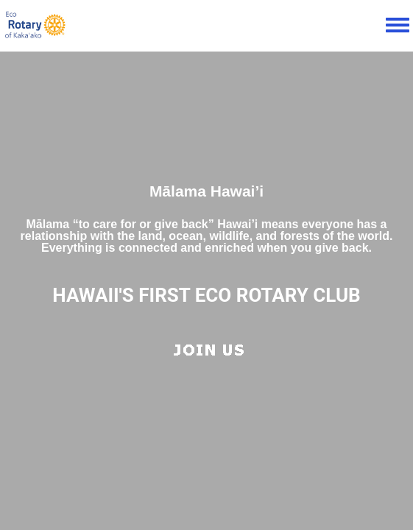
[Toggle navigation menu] (397, 25)
